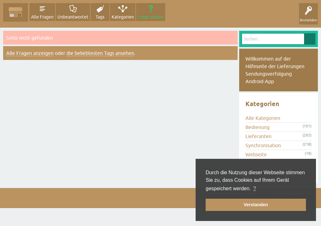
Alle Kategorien (262, 118)
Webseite (256, 154)
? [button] (254, 188)
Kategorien (123, 16)
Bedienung (257, 127)
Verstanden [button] (256, 204)
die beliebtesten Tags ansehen (100, 53)
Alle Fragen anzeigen (30, 53)
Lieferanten (258, 136)
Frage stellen (151, 16)
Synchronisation (263, 145)
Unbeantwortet (72, 16)
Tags (100, 16)
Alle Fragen (42, 16)
